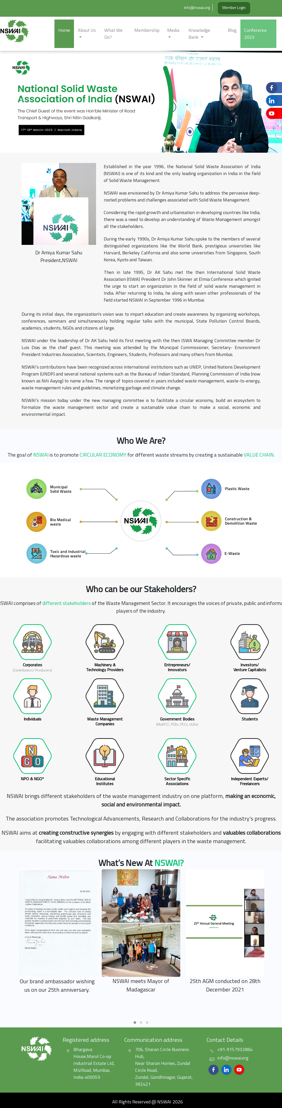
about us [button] (87, 30)
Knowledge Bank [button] (199, 34)
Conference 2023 (255, 34)
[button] (21, 102)
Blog (232, 30)
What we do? (113, 34)
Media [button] (173, 30)
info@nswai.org (197, 8)
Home (64, 30)
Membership (146, 30)
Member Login (234, 8)
